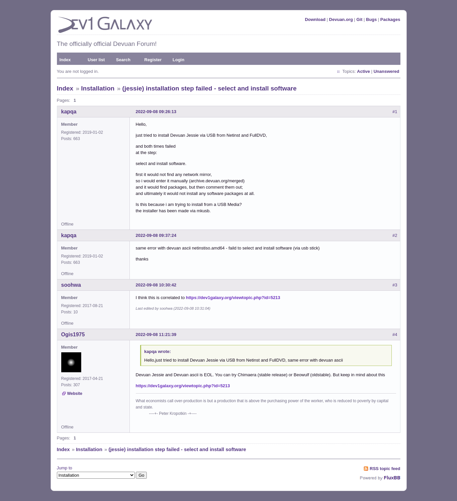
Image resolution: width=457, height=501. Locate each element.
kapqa (69, 111)
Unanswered (386, 71)
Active (363, 71)
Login (178, 59)
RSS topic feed (385, 468)
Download (315, 19)
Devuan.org (341, 19)
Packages (390, 19)
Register (153, 59)
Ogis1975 (73, 334)
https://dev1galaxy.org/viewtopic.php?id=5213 (233, 297)
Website (75, 393)
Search (123, 59)
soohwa (71, 285)
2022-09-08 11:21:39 (156, 334)
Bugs (371, 19)
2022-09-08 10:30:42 (156, 284)
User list (96, 59)
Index (65, 59)
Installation (97, 88)
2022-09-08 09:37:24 (156, 235)
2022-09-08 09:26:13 (156, 111)
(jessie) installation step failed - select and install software (209, 88)
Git (359, 19)
